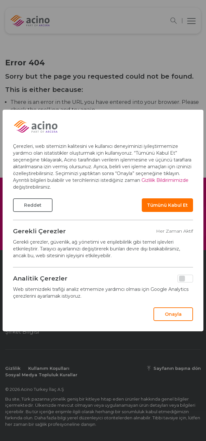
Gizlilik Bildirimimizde (164, 180)
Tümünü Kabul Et (167, 205)
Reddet (33, 205)
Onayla (173, 314)
